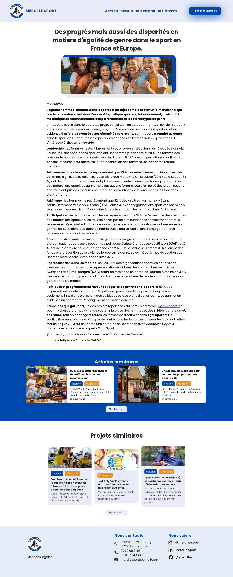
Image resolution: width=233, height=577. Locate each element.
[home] (48, 11)
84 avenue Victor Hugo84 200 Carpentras (136, 544)
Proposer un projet (205, 10)
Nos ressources (167, 10)
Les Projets (111, 10)
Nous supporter (145, 10)
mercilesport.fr (169, 306)
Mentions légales (39, 557)
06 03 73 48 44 (131, 555)
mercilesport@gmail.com (139, 560)
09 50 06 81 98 (131, 551)
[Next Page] (116, 409)
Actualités (127, 10)
